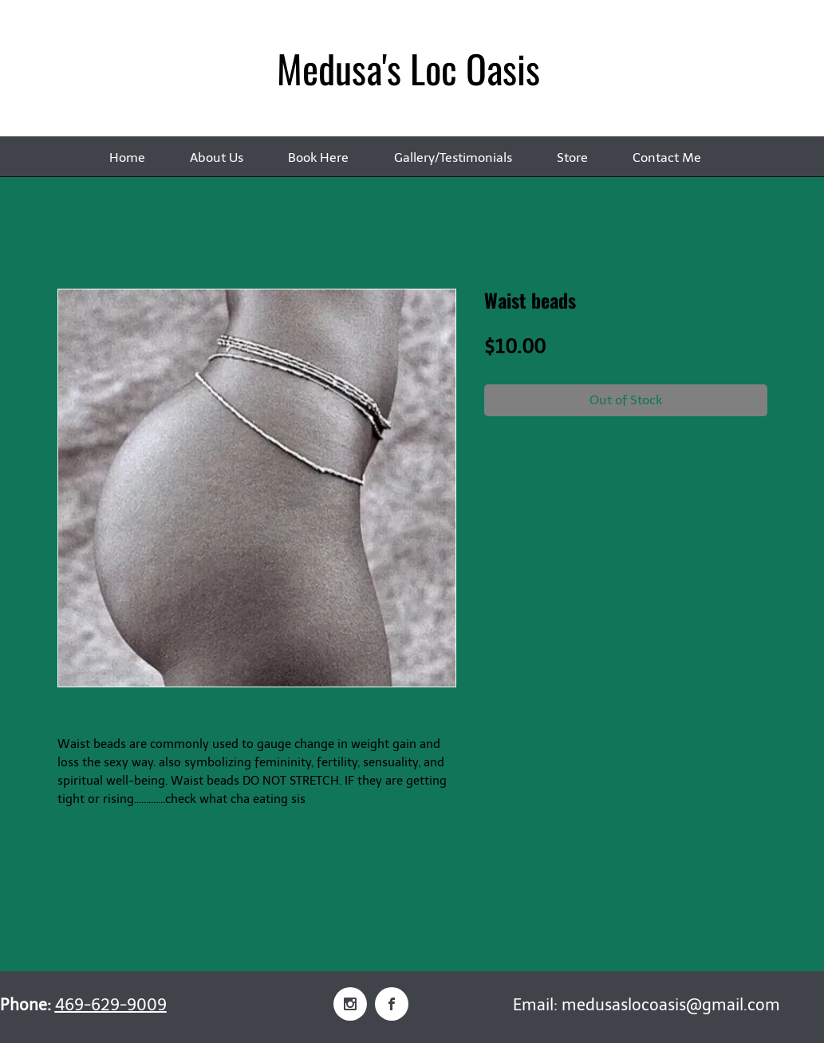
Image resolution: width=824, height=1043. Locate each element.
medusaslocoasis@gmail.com (671, 1004)
